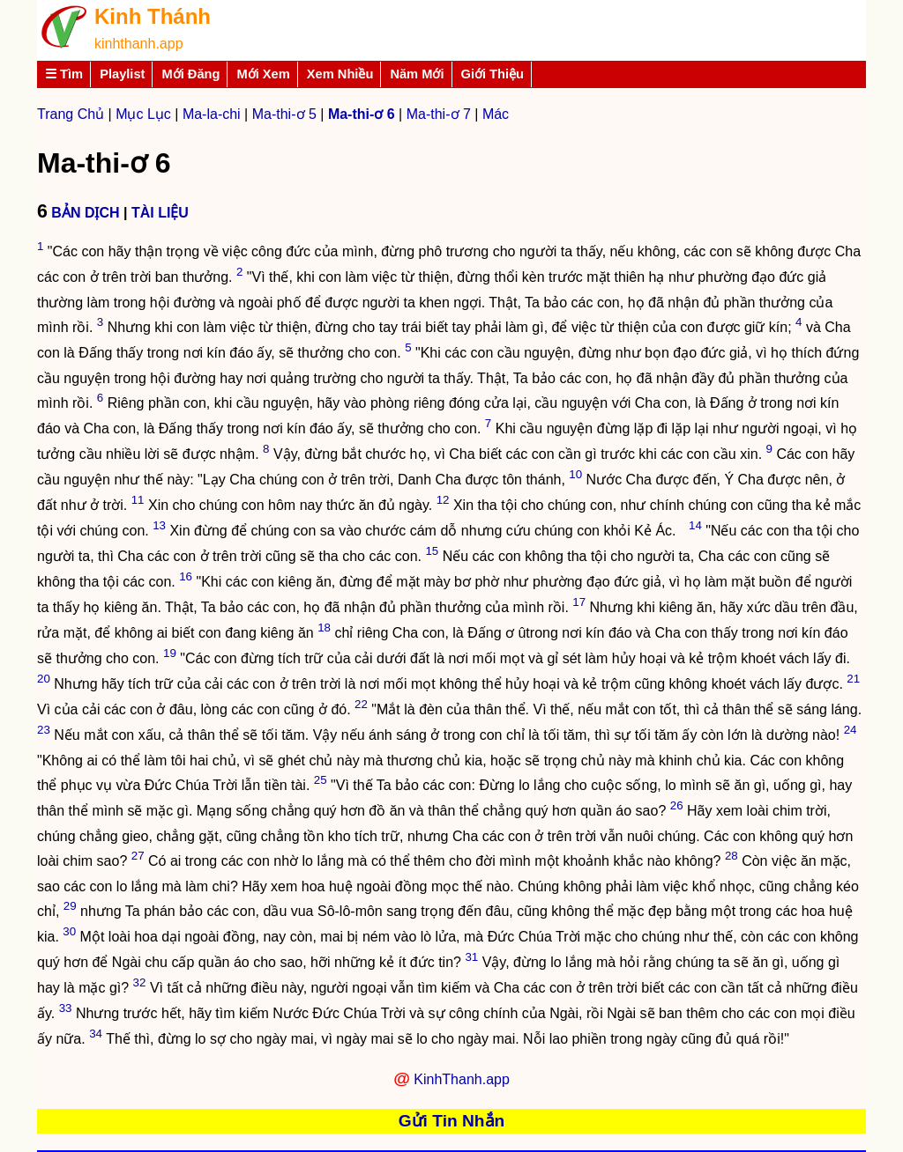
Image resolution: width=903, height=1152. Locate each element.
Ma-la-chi (212, 114)
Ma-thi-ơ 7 (439, 114)
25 (320, 779)
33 (65, 1008)
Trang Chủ (70, 114)
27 (138, 855)
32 (139, 982)
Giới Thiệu (493, 74)
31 (471, 957)
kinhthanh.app (138, 43)
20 (43, 678)
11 (138, 499)
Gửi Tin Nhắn (452, 1120)
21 (853, 678)
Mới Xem (262, 74)
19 (169, 653)
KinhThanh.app (462, 1079)
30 (69, 931)
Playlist (122, 74)
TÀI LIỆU (160, 212)
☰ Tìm (64, 74)
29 (70, 905)
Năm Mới (417, 74)
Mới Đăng (190, 74)
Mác (495, 114)
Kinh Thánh (152, 16)
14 (695, 525)
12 (443, 499)
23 (43, 729)
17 (579, 602)
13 (159, 525)
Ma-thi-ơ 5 (284, 114)
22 (361, 704)
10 (575, 474)
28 (731, 855)
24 (850, 729)
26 (676, 805)
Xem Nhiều (340, 74)
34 (95, 1033)
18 (324, 627)
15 (431, 551)
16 (185, 576)
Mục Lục (143, 114)
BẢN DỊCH (85, 212)
